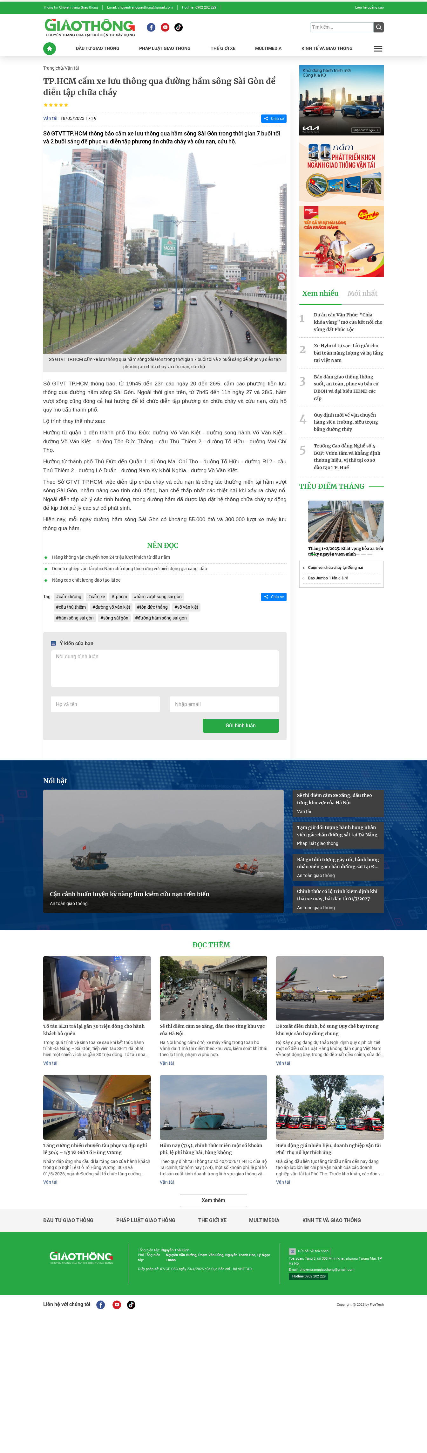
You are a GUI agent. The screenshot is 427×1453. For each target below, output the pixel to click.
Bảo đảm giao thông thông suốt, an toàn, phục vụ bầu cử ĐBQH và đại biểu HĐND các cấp (346, 387)
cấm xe (98, 596)
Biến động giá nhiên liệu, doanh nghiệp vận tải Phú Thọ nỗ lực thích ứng (328, 1149)
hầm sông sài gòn (76, 617)
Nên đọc (162, 546)
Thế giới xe (212, 1220)
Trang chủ (53, 68)
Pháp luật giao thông (317, 843)
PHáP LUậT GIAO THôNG (165, 48)
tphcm (120, 596)
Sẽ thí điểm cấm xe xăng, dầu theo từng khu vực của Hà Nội (334, 799)
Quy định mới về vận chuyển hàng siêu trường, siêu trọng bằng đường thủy (346, 422)
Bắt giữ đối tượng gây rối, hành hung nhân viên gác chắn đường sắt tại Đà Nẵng (338, 864)
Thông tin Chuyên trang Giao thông (70, 7)
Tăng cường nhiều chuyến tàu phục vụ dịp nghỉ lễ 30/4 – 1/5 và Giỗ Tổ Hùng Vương (95, 1149)
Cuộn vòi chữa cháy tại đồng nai (335, 567)
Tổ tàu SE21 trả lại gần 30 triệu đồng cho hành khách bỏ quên (94, 1029)
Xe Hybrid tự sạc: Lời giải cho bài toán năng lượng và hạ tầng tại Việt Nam (348, 353)
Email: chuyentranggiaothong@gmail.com (140, 7)
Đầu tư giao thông (68, 1220)
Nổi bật (55, 781)
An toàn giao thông (69, 903)
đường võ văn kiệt (112, 607)
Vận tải (72, 68)
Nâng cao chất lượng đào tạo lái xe (86, 580)
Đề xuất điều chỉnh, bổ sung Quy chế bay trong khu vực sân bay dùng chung (327, 1029)
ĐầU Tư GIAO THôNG (97, 48)
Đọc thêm (211, 945)
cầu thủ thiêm (72, 607)
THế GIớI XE (223, 48)
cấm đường (70, 596)
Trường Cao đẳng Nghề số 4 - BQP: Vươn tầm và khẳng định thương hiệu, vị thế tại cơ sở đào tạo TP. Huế (347, 456)
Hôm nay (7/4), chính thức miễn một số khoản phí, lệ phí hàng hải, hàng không (211, 1149)
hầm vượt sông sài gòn (159, 596)
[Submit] (379, 27)
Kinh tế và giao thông (331, 1220)
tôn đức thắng (154, 607)
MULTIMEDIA (268, 48)
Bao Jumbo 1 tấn (322, 578)
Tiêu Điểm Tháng (331, 486)
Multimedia (264, 1220)
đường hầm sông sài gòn (162, 617)
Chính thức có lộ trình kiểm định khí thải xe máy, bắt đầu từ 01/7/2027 (337, 895)
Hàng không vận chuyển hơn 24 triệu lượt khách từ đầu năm (111, 557)
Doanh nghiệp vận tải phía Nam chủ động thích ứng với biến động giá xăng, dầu (129, 568)
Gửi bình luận (241, 726)
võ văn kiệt (187, 607)
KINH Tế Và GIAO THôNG (327, 48)
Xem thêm (213, 1200)
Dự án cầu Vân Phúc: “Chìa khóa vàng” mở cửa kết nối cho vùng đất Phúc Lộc (348, 322)
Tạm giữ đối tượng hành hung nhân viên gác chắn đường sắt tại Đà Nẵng (337, 831)
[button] (313, 555)
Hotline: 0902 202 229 (199, 7)
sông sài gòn (115, 617)
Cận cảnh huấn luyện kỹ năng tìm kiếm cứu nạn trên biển (129, 894)
